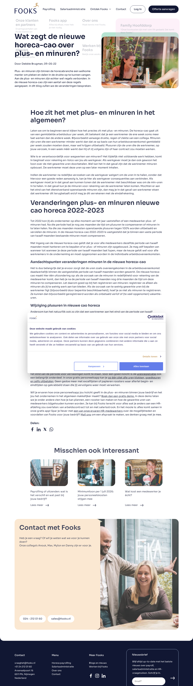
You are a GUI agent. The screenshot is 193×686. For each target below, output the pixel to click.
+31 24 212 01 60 (23, 666)
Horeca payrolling (61, 663)
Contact (121, 9)
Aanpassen (96, 366)
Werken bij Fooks (98, 666)
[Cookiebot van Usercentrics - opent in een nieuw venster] (149, 317)
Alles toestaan (141, 366)
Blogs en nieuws (98, 663)
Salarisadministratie (72, 9)
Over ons (57, 670)
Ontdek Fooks (100, 9)
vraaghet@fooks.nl (25, 663)
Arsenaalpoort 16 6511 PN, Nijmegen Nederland (25, 674)
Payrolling (49, 9)
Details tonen (150, 356)
